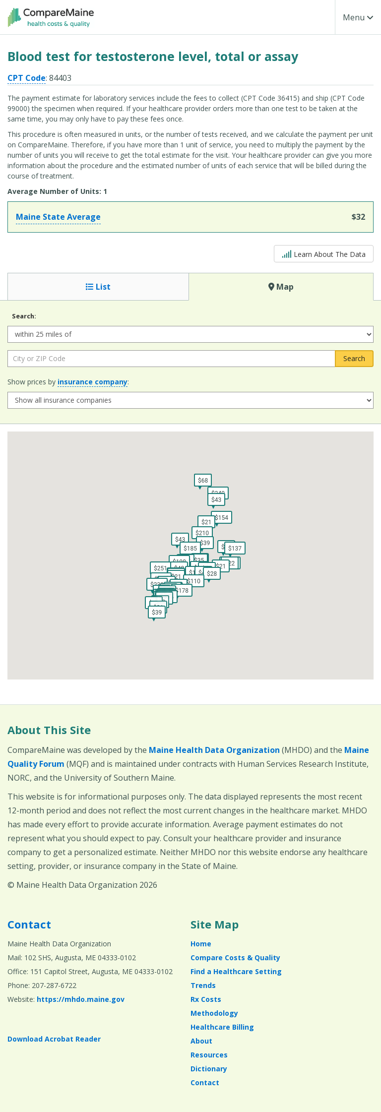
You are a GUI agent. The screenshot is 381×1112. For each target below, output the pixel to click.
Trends (203, 985)
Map (281, 286)
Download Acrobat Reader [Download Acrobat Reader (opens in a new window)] (54, 1039)
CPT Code (26, 77)
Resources (209, 1054)
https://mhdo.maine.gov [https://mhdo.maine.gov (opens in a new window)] (81, 999)
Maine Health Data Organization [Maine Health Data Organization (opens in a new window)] (214, 749)
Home (200, 943)
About (201, 1041)
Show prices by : (68, 382)
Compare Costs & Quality (235, 957)
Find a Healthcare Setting (236, 971)
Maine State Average (58, 216)
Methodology (214, 1013)
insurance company (92, 381)
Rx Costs (205, 999)
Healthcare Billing (222, 1027)
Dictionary (208, 1068)
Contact (29, 924)
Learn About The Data (324, 253)
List (98, 286)
